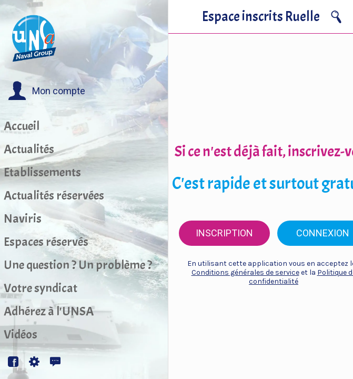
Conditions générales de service (245, 272)
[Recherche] (336, 16)
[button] (46, 91)
